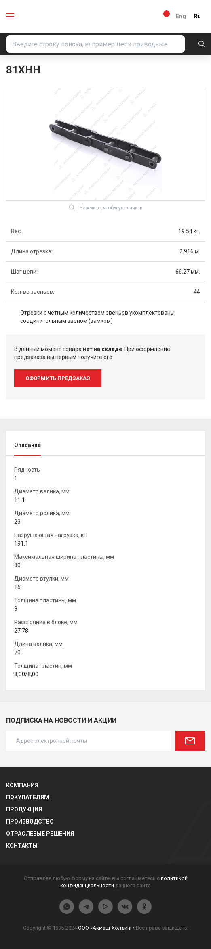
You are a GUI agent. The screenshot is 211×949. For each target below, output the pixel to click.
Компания (22, 785)
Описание (27, 445)
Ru (197, 16)
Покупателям (27, 797)
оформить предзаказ (57, 378)
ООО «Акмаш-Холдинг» (106, 928)
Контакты (22, 845)
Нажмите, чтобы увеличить (105, 207)
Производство (30, 821)
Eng (181, 16)
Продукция (24, 809)
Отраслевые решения (40, 833)
